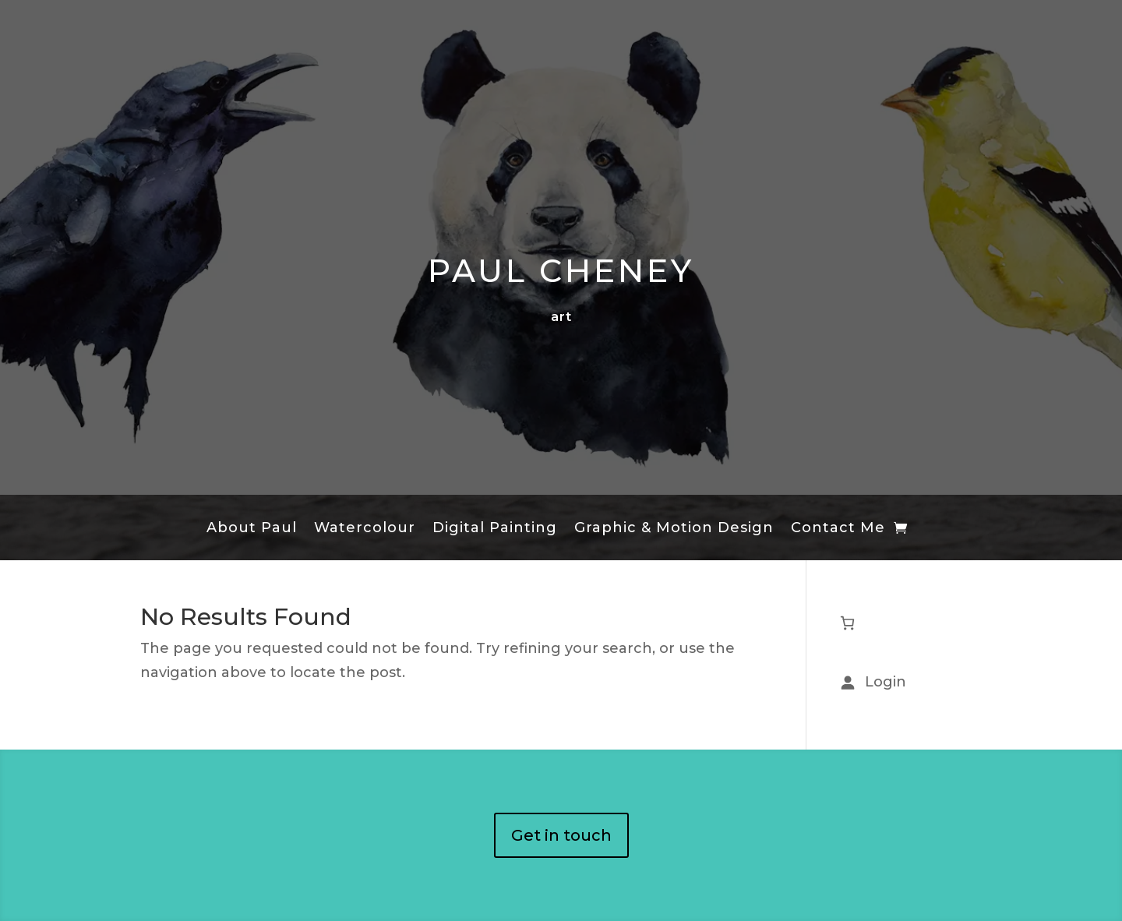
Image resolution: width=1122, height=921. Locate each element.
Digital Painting (494, 529)
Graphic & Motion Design (674, 529)
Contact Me (838, 529)
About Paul (251, 529)
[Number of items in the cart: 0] (847, 622)
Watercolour (364, 529)
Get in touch (561, 835)
